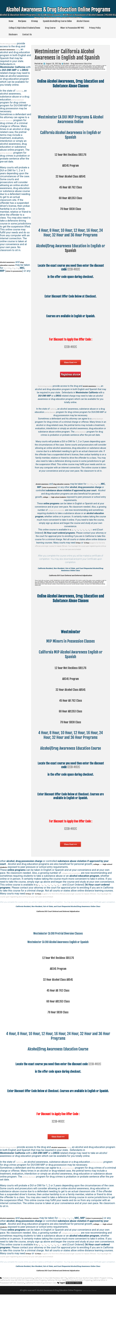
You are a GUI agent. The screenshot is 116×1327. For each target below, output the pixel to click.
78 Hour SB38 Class (70, 208)
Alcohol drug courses (46, 386)
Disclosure (13, 34)
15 (80, 529)
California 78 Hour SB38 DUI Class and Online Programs (69, 1310)
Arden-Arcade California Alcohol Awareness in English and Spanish (33, 1317)
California (53, 409)
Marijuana (22, 21)
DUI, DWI (15, 267)
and (27, 1246)
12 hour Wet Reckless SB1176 (70, 154)
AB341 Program (70, 165)
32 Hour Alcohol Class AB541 (70, 176)
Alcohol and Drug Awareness (21, 1308)
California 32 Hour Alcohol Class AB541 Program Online (90, 1308)
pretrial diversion (53, 412)
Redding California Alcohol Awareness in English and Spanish (86, 1320)
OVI (51, 487)
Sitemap (34, 21)
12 (76, 529)
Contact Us (27, 34)
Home (11, 21)
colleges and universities (62, 510)
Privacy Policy (95, 28)
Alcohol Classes (83, 21)
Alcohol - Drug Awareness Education (77, 63)
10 (73, 529)
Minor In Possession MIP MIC (72, 28)
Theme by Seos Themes (36, 1323)
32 (93, 529)
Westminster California (74, 1313)
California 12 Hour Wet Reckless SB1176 (50, 1308)
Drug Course (50, 28)
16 (83, 529)
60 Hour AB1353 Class (70, 197)
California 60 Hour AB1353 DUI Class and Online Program (23, 1310)
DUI (56, 487)
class (13, 49)
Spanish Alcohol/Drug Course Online (57, 21)
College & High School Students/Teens (24, 28)
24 (90, 529)
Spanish (70, 250)
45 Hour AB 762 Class (70, 187)
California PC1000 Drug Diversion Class (41, 1313)
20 (87, 529)
